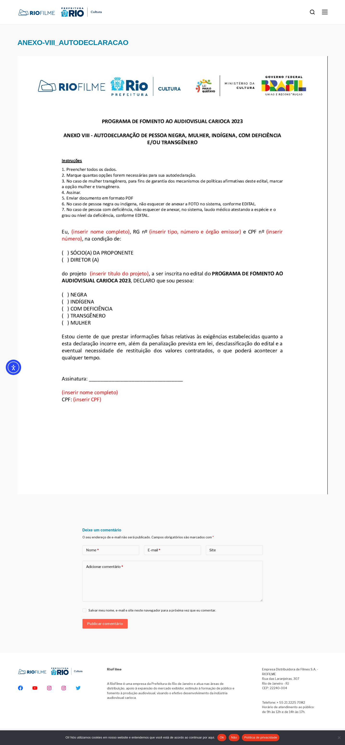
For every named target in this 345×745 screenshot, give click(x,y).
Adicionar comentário (104, 567)
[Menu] (325, 12)
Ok (222, 737)
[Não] (339, 737)
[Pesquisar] (312, 12)
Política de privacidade (260, 737)
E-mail (154, 550)
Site (212, 550)
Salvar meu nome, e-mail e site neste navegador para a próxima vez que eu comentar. (152, 610)
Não (234, 737)
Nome (92, 550)
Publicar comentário (105, 624)
